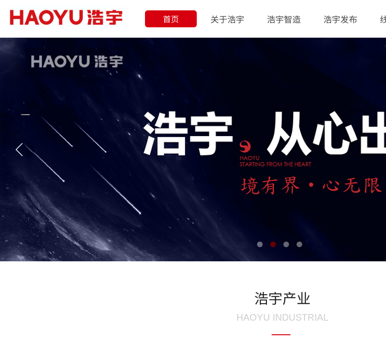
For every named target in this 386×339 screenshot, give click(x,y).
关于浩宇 (227, 19)
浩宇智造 (284, 19)
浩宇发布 (340, 19)
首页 (171, 18)
